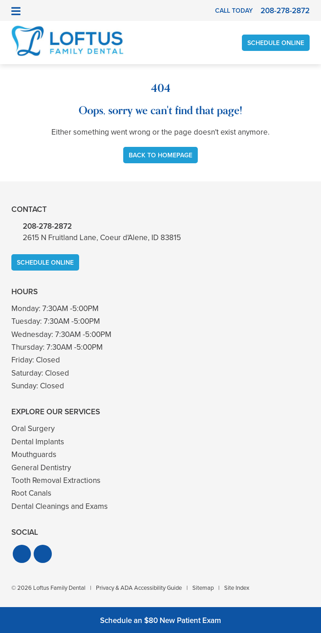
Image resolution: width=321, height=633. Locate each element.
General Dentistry (41, 467)
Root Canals (31, 493)
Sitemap (203, 587)
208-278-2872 (47, 226)
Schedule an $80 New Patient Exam (160, 620)
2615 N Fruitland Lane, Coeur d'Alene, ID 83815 (102, 237)
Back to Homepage (160, 155)
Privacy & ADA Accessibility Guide (139, 587)
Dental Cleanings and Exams (59, 506)
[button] (22, 554)
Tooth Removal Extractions (55, 480)
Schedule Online (275, 43)
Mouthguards (33, 454)
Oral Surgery (33, 428)
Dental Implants (37, 441)
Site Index (236, 587)
